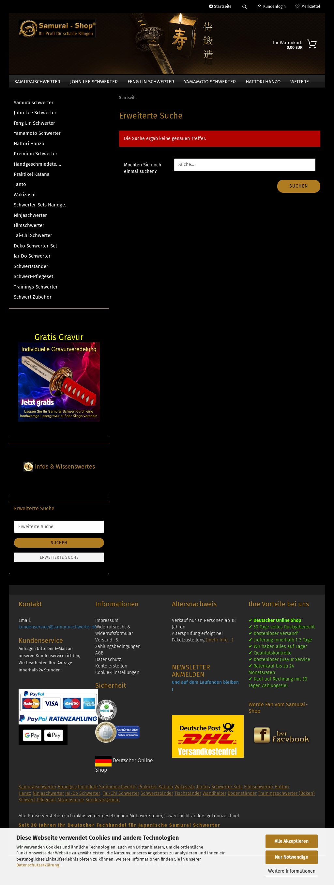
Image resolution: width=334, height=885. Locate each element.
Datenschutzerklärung (37, 865)
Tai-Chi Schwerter (33, 239)
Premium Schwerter (35, 157)
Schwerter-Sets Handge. (40, 208)
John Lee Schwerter (94, 82)
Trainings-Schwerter (36, 290)
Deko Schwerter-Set (35, 249)
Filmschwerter (29, 229)
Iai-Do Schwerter (32, 259)
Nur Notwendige (291, 857)
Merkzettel (308, 6)
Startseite (220, 6)
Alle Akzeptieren (292, 841)
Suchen (298, 189)
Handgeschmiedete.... (37, 167)
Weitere (299, 82)
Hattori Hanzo (263, 82)
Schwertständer (31, 270)
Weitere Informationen (291, 871)
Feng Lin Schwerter (151, 82)
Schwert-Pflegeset (33, 280)
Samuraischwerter (37, 82)
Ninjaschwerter (30, 218)
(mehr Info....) (219, 643)
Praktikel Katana (32, 177)
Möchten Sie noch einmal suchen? (142, 171)
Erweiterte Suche (59, 560)
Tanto (20, 187)
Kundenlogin (272, 6)
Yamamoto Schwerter (210, 82)
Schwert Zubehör (33, 300)
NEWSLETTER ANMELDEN (191, 674)
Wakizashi (25, 198)
